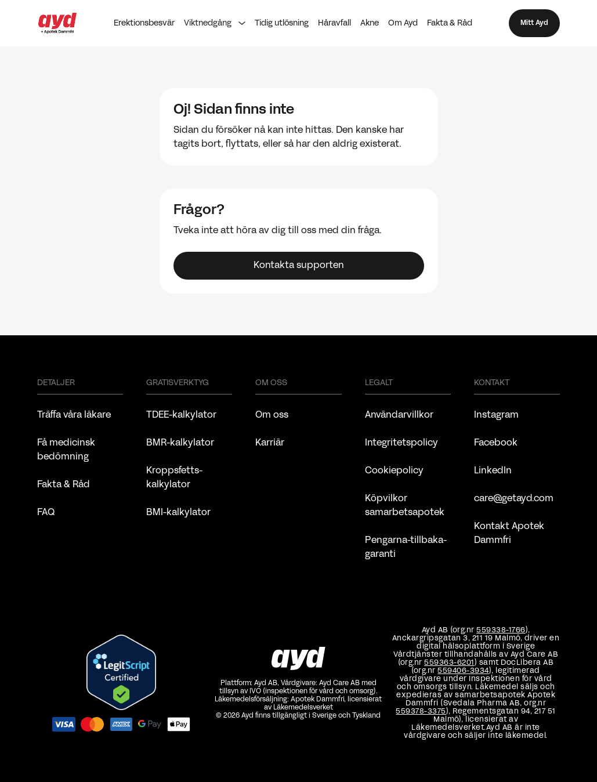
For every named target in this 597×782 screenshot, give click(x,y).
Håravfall (334, 23)
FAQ (46, 513)
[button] (214, 23)
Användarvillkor (399, 415)
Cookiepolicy (394, 471)
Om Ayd (403, 23)
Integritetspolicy (401, 443)
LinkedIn (493, 471)
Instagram (496, 415)
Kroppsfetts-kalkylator (174, 478)
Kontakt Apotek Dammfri (509, 534)
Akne (369, 23)
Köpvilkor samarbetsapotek (404, 506)
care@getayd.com (513, 499)
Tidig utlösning (282, 23)
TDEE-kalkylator (181, 415)
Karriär (269, 443)
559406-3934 (463, 671)
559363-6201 (449, 663)
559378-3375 (421, 711)
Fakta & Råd (449, 23)
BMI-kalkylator (178, 513)
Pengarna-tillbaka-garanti (406, 548)
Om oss (271, 415)
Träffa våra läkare (74, 415)
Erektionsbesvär (144, 23)
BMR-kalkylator (180, 443)
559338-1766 (501, 630)
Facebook (496, 443)
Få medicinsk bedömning (66, 450)
